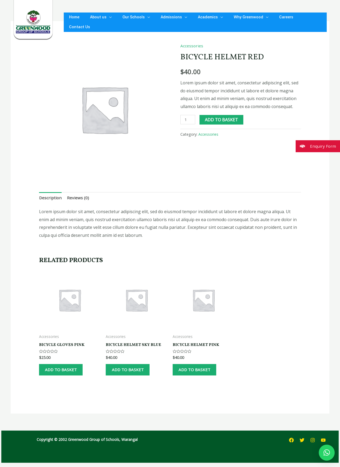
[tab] (50, 198)
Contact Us (298, 22)
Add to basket (222, 120)
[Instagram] (312, 444)
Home (73, 22)
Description (50, 198)
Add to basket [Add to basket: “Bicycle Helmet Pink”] (199, 372)
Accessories (191, 46)
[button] (327, 453)
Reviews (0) (78, 198)
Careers (272, 22)
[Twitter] (302, 444)
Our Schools (128, 22)
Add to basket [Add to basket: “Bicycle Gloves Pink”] (65, 372)
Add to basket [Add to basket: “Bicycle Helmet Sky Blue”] (132, 372)
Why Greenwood (237, 22)
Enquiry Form (315, 146)
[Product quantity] (188, 119)
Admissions (164, 22)
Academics (198, 22)
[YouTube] (323, 444)
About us (95, 22)
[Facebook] (291, 444)
